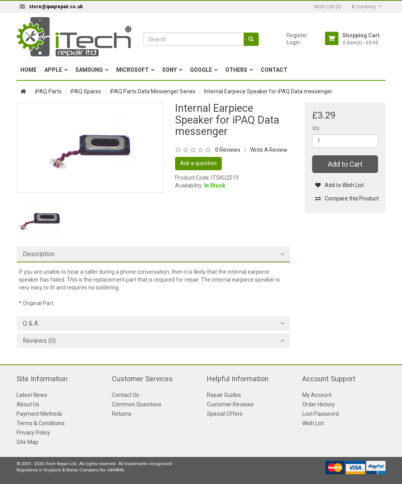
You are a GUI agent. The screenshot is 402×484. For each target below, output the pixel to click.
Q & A (30, 323)
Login (293, 42)
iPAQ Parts (48, 91)
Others (236, 70)
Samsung (89, 70)
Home (28, 70)
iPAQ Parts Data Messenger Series (153, 91)
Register (297, 35)
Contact (274, 70)
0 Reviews (227, 150)
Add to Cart (345, 164)
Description (39, 254)
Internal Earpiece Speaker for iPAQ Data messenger (268, 91)
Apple (53, 70)
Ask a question (198, 163)
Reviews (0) (39, 340)
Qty (316, 128)
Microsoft (132, 70)
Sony (169, 70)
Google (201, 70)
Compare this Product (347, 198)
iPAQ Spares (85, 91)
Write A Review (268, 150)
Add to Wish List (339, 185)
